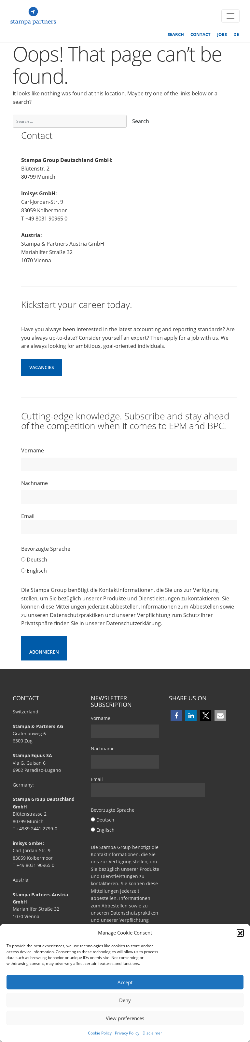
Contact (200, 34)
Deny (125, 1000)
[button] (240, 932)
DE (236, 34)
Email (129, 523)
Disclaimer (152, 1033)
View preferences (125, 1018)
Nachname (34, 483)
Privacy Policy (127, 1033)
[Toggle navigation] (230, 16)
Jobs (222, 34)
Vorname (32, 450)
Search (176, 34)
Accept (125, 982)
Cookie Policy (100, 1033)
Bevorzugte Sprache (45, 548)
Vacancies (41, 367)
